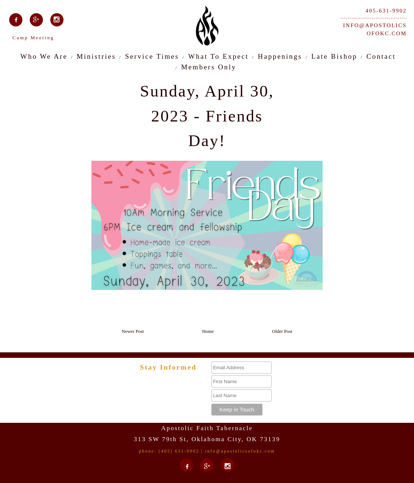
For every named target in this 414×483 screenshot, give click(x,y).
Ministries (96, 56)
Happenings (280, 56)
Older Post (282, 331)
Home (208, 331)
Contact (381, 56)
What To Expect (218, 56)
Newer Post (133, 331)
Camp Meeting (33, 37)
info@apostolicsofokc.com (375, 29)
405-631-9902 (386, 11)
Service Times (152, 56)
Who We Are (44, 56)
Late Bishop (334, 56)
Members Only (209, 67)
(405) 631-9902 (179, 451)
